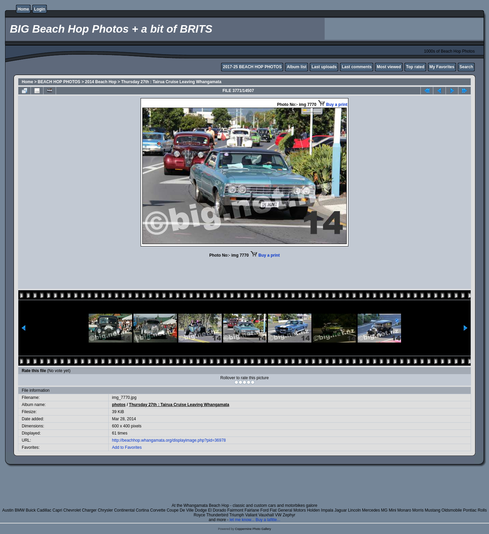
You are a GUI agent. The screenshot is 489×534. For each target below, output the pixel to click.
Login (39, 9)
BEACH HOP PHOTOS (59, 81)
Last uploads (324, 67)
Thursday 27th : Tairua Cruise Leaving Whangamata (171, 81)
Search (466, 67)
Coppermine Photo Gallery (253, 529)
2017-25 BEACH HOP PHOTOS (252, 67)
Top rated (415, 67)
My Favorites (442, 67)
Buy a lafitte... (268, 519)
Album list (296, 67)
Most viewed (389, 67)
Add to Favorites (127, 447)
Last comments (357, 67)
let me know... (242, 519)
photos (119, 404)
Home (23, 9)
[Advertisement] (404, 29)
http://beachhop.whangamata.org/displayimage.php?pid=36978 (169, 440)
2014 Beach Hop (100, 81)
